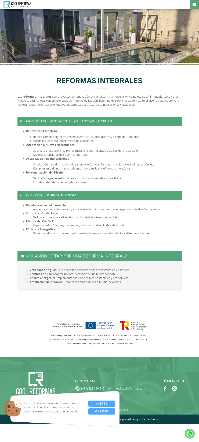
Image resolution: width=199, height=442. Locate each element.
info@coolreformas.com (126, 388)
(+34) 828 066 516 (89, 388)
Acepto (100, 403)
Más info (99, 411)
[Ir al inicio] (35, 385)
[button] (189, 433)
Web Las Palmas (150, 419)
